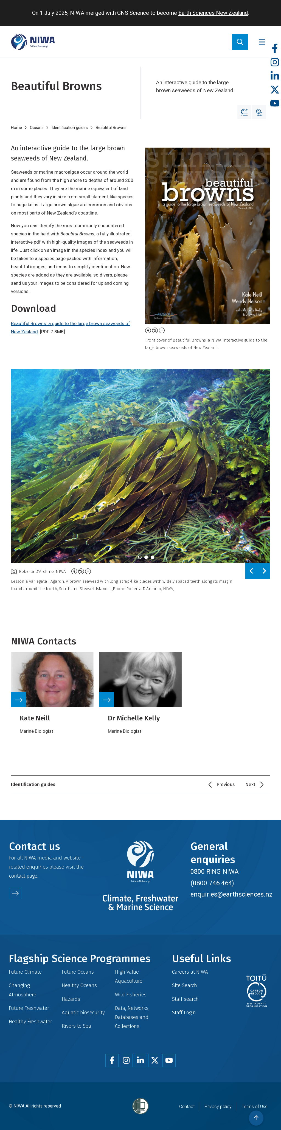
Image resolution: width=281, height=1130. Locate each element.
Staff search (185, 999)
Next (250, 784)
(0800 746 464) (212, 883)
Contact (187, 1106)
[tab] (140, 557)
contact (17, 876)
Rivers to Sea (76, 1026)
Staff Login (184, 1012)
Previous (226, 784)
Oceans (37, 127)
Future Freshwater (29, 1008)
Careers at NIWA (190, 972)
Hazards (71, 999)
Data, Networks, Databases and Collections (132, 1017)
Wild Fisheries (131, 994)
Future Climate (25, 972)
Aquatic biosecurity (83, 1012)
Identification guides (70, 127)
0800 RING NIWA (214, 871)
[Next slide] (264, 571)
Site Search (184, 985)
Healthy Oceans (79, 985)
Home (16, 127)
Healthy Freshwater (30, 1021)
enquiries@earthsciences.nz (231, 894)
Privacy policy (218, 1106)
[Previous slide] (251, 571)
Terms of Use (255, 1106)
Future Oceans (78, 972)
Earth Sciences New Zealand (213, 13)
